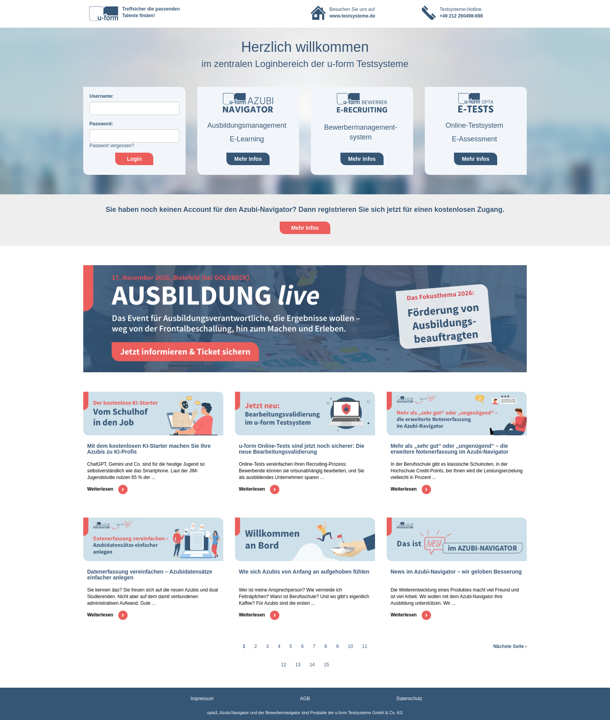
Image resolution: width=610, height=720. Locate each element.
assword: (101, 124)
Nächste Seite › (510, 646)
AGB (305, 698)
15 (326, 664)
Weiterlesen (107, 489)
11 (364, 646)
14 (312, 664)
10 (350, 646)
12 (283, 664)
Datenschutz (409, 698)
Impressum (202, 698)
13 (297, 664)
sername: (101, 96)
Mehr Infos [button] (305, 228)
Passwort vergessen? (111, 145)
